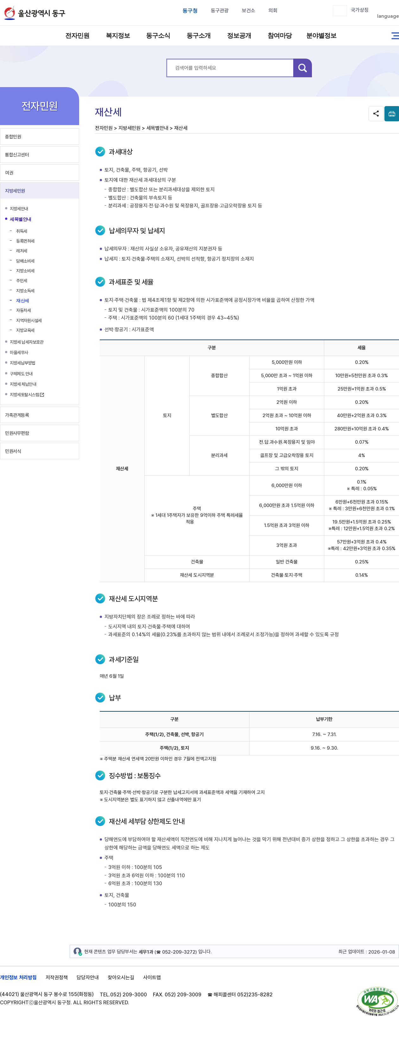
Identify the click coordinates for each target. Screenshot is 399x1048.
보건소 (248, 11)
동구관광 (220, 11)
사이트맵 (152, 978)
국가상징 (360, 10)
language (388, 16)
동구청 (190, 10)
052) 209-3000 (128, 995)
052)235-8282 (255, 995)
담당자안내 (88, 978)
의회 (273, 11)
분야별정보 (320, 35)
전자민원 (77, 35)
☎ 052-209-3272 (175, 952)
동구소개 (199, 35)
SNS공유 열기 (376, 113)
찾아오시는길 (121, 978)
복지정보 (118, 35)
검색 (302, 68)
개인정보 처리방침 (18, 978)
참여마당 (280, 35)
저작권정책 (57, 978)
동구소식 (158, 35)
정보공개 (239, 35)
